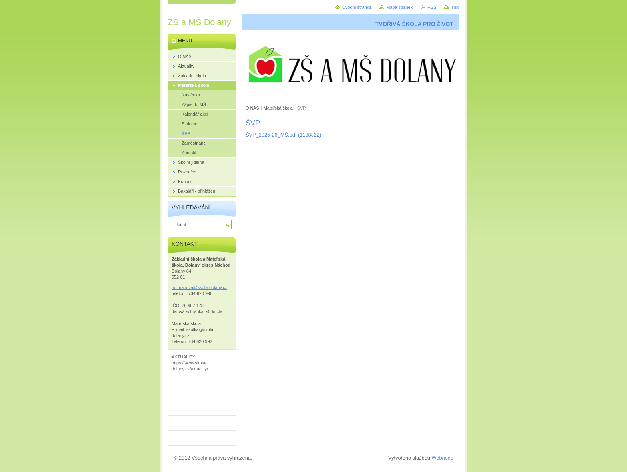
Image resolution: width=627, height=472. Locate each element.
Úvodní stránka (356, 7)
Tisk (455, 7)
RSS (431, 7)
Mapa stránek (399, 7)
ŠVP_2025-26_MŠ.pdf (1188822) (283, 135)
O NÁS (252, 108)
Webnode (442, 458)
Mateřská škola (278, 108)
